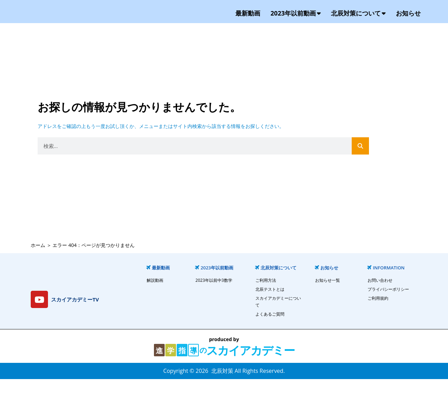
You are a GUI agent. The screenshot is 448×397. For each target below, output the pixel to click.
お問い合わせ (380, 298)
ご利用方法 (265, 298)
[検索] (360, 163)
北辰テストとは (269, 307)
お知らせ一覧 (327, 298)
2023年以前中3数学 (213, 298)
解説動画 (155, 298)
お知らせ (408, 22)
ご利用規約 (378, 316)
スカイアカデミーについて (278, 319)
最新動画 (247, 22)
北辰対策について (358, 22)
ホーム (38, 262)
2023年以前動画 (296, 22)
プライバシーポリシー (388, 307)
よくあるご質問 (269, 332)
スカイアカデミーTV (75, 317)
